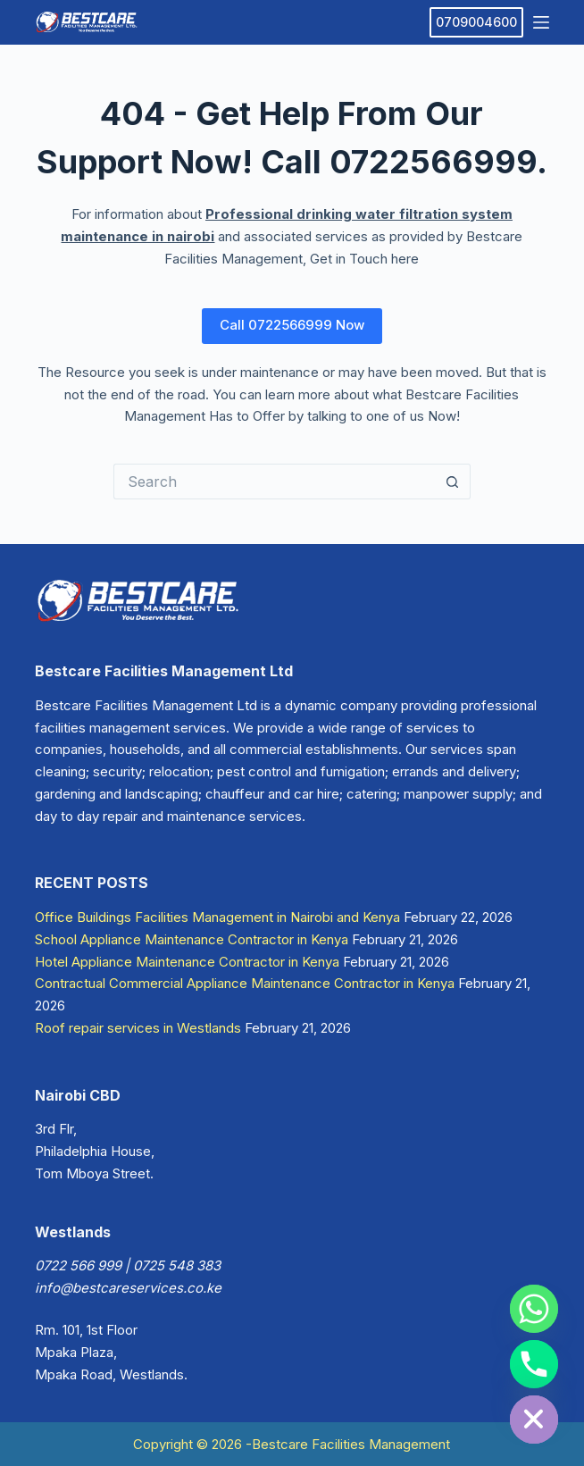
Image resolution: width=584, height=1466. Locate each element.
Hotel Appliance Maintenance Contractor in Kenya (187, 961)
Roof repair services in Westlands (138, 1027)
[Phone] (534, 1364)
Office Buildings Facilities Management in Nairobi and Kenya (217, 917)
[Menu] (541, 22)
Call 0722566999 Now (292, 324)
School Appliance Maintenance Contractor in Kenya (191, 939)
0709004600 (476, 21)
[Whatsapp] (534, 1309)
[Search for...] (274, 481)
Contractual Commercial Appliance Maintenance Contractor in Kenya (245, 983)
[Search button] (453, 481)
